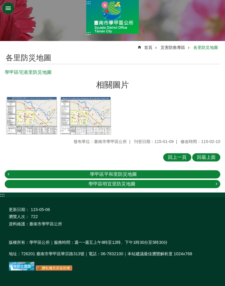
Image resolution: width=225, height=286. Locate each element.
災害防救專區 (173, 47)
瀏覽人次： (19, 216)
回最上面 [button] (206, 157)
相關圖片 (112, 84)
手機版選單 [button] (8, 8)
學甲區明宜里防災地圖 (111, 183)
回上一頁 (177, 157)
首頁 (148, 47)
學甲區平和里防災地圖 (113, 174)
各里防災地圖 (205, 47)
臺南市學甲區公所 (112, 17)
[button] (31, 116)
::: (88, 2)
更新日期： (19, 209)
